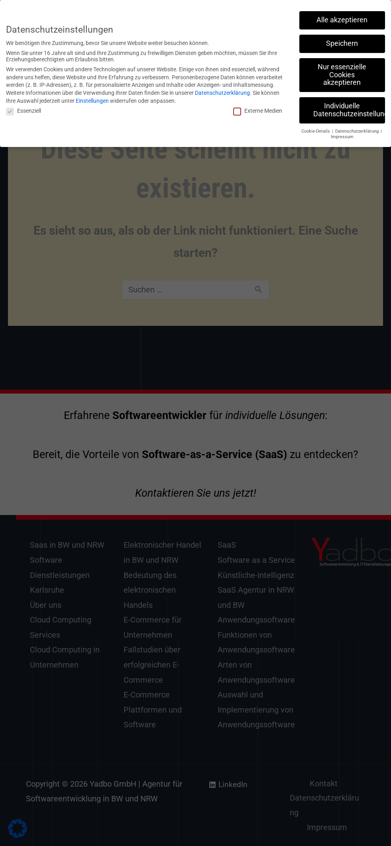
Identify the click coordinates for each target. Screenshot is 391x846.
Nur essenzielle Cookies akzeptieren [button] (342, 71)
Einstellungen (92, 97)
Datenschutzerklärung (222, 89)
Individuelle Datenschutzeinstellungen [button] (349, 106)
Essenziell (23, 107)
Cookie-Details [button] (316, 127)
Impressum (342, 133)
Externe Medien (257, 107)
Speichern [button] (342, 40)
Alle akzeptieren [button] (341, 16)
